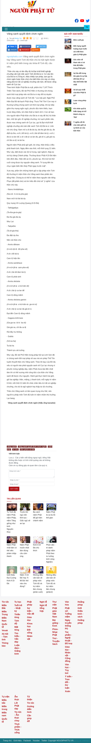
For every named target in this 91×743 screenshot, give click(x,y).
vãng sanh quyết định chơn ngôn (32, 447)
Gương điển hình (30, 709)
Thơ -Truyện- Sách (56, 641)
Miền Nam (4, 619)
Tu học (17, 602)
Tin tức (5, 602)
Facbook (27, 741)
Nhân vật (29, 637)
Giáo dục (29, 618)
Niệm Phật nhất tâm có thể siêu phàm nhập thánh (12, 550)
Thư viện (54, 603)
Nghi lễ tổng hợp (43, 608)
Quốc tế (4, 625)
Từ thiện (29, 698)
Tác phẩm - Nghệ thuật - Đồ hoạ (68, 638)
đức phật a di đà (27, 449)
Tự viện (5, 696)
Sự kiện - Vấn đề (30, 611)
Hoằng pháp (81, 603)
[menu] (6, 29)
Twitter (44, 741)
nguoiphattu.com (15, 56)
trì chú (15, 449)
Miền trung (4, 707)
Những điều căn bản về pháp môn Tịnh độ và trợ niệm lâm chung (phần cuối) (38, 583)
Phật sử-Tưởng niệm (68, 612)
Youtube (36, 741)
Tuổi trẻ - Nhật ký (18, 608)
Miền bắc (4, 701)
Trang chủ (7, 741)
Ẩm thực (16, 698)
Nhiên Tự (18, 38)
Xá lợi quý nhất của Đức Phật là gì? (79, 92)
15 (15, 46)
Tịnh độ (16, 622)
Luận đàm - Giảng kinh (17, 649)
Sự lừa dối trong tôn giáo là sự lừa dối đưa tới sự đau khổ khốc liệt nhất (80, 79)
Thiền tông (17, 615)
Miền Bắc (4, 606)
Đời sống (29, 631)
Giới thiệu (18, 741)
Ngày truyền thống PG (68, 624)
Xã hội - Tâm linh (5, 637)
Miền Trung (5, 613)
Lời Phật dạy (16, 706)
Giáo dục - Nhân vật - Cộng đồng (67, 654)
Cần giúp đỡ (29, 718)
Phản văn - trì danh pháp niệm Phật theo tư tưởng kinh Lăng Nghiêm (50, 553)
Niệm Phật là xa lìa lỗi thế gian (50, 515)
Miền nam (4, 714)
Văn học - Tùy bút (67, 668)
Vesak (5, 630)
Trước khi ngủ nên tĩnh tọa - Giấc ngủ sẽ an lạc (25, 517)
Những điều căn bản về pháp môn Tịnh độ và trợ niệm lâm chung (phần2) (51, 583)
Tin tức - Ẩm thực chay (18, 716)
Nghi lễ (43, 602)
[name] (32, 480)
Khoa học (29, 625)
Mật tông (16, 628)
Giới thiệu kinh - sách (80, 612)
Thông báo (5, 644)
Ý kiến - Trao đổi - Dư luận (69, 682)
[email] (32, 484)
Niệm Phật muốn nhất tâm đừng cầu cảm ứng (24, 550)
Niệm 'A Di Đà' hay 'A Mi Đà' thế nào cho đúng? (24, 580)
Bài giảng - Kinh (55, 623)
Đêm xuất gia (78, 40)
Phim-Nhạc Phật (55, 632)
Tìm (87, 27)
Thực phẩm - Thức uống (17, 728)
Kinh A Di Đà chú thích (37, 548)
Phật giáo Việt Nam (54, 612)
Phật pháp (29, 603)
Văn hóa (67, 603)
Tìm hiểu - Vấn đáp (17, 637)
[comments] (32, 473)
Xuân (67, 691)
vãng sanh (11, 447)
